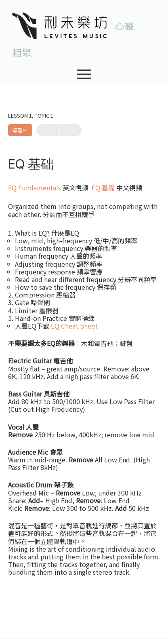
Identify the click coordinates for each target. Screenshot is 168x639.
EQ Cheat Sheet (74, 326)
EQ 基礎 (103, 187)
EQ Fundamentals (34, 187)
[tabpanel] (84, 380)
